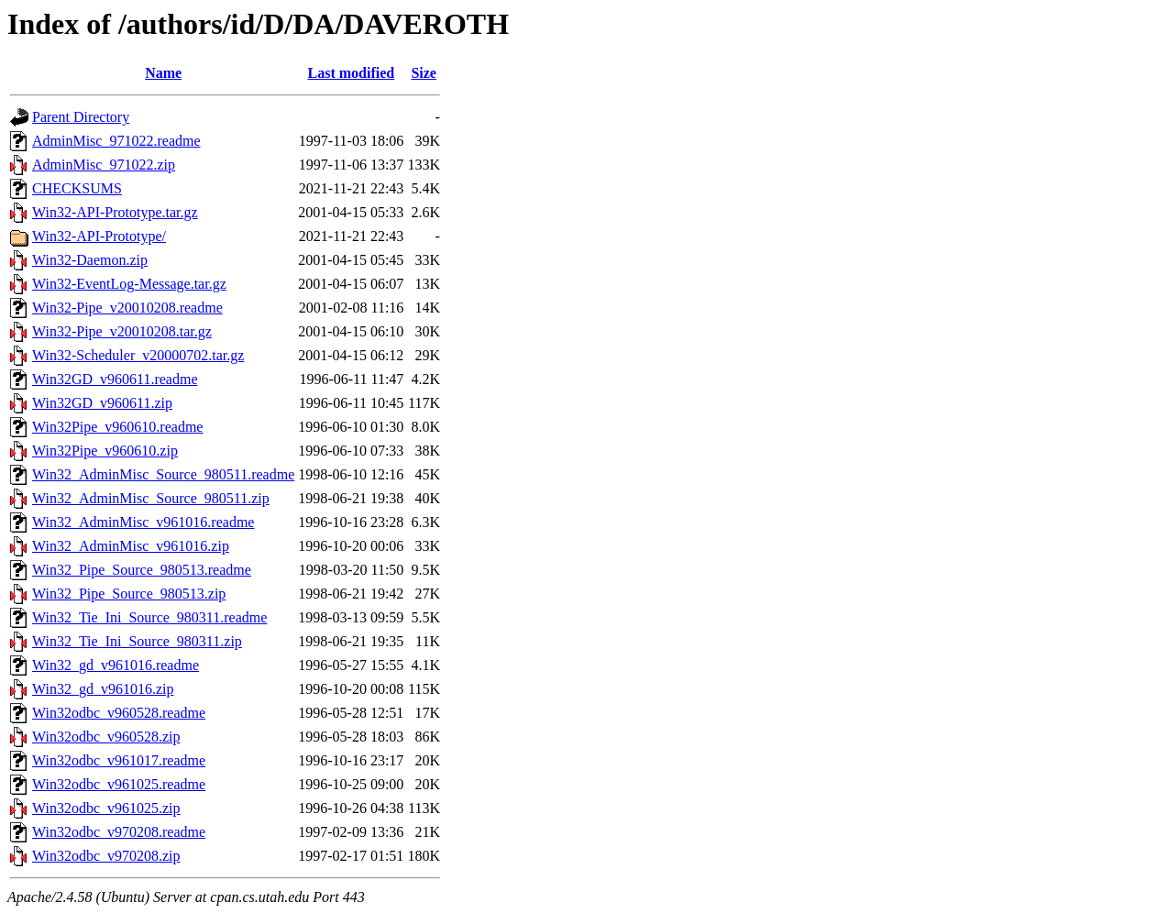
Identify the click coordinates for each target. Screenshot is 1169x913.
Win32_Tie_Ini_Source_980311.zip (137, 641)
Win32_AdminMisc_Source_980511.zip (151, 498)
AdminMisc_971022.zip (103, 164)
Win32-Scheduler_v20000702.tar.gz (138, 355)
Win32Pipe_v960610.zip (105, 450)
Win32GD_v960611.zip (102, 403)
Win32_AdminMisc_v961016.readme (143, 522)
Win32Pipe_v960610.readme (117, 426)
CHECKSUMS (77, 188)
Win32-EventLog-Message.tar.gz (129, 284)
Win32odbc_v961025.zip (106, 808)
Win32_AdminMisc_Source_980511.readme (163, 474)
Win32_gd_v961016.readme (115, 665)
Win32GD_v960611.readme (115, 379)
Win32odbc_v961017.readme (118, 760)
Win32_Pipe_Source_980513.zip (129, 593)
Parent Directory (80, 117)
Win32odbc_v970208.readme (118, 832)
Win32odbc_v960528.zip (106, 736)
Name (163, 73)
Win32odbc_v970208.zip (106, 856)
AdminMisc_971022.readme (116, 140)
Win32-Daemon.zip (90, 260)
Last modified (350, 73)
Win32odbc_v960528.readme (118, 712)
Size (423, 73)
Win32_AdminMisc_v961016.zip (130, 546)
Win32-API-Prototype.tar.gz (115, 212)
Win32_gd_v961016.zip (102, 689)
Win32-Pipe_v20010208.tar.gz (122, 331)
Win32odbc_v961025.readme (118, 784)
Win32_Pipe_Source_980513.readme (141, 570)
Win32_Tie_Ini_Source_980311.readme (149, 617)
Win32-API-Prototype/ (99, 236)
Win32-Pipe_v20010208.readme (127, 307)
